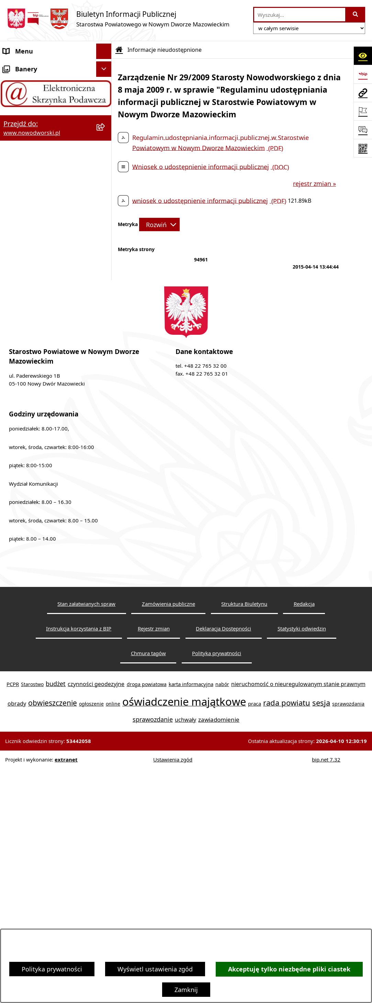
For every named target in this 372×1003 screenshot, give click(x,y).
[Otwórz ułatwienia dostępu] (362, 55)
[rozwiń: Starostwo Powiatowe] (105, 98)
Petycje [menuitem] (13, 267)
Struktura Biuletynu (244, 837)
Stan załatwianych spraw (86, 837)
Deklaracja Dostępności (223, 862)
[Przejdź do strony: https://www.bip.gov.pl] (362, 74)
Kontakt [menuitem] (14, 82)
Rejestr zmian (154, 862)
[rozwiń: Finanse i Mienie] (105, 221)
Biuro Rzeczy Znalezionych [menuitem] (41, 205)
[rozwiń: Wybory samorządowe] (105, 360)
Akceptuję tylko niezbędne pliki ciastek (289, 969)
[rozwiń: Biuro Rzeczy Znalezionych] (105, 206)
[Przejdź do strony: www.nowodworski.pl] (362, 92)
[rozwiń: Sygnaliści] (105, 375)
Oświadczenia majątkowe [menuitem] (40, 329)
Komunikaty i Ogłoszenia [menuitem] (39, 236)
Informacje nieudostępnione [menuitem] (44, 391)
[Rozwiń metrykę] (159, 224)
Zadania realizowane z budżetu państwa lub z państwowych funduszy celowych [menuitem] (47, 415)
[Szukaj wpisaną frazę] (355, 14)
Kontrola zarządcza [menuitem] (30, 298)
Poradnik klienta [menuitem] (27, 159)
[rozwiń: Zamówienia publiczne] (105, 345)
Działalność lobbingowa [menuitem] (37, 283)
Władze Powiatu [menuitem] (26, 128)
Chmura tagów (148, 886)
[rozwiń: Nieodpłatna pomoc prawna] (105, 252)
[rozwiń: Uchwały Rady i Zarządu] (105, 144)
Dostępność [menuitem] (20, 113)
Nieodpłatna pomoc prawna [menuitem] (43, 252)
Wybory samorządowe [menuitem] (35, 360)
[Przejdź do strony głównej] (118, 19)
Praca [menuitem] (11, 174)
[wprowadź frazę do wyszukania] (299, 14)
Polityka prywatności (52, 969)
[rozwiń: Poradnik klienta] (105, 159)
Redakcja (304, 837)
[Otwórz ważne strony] (362, 111)
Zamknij (186, 990)
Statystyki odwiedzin (302, 862)
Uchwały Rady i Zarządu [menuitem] (37, 144)
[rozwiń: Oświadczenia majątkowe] (105, 329)
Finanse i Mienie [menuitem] (26, 221)
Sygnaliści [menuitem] (17, 375)
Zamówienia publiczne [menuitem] (35, 344)
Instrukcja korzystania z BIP (78, 862)
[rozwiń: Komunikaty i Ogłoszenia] (105, 237)
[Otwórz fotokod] (362, 148)
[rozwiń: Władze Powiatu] (105, 128)
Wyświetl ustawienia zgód (155, 969)
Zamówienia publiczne (168, 837)
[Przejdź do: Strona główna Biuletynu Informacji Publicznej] (119, 49)
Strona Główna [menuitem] (24, 66)
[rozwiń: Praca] (105, 175)
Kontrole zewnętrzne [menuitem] (33, 313)
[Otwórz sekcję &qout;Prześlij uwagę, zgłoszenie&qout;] (362, 129)
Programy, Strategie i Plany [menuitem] (42, 190)
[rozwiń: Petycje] (105, 267)
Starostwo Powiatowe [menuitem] (34, 97)
